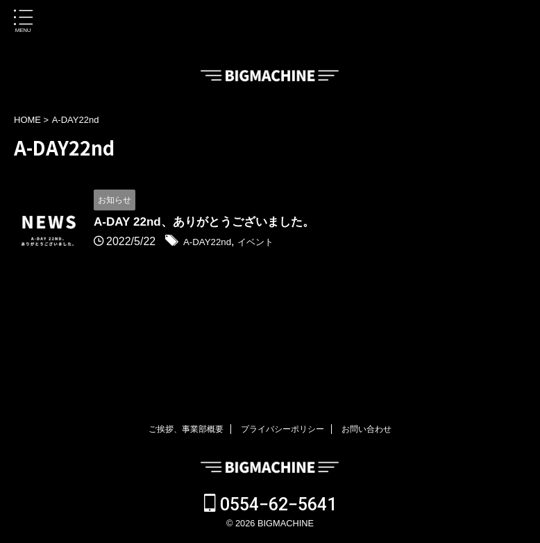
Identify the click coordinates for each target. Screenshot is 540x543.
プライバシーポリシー (282, 429)
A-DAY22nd (212, 243)
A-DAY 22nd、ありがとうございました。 (210, 223)
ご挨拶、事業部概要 (186, 429)
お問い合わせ (366, 429)
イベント (269, 243)
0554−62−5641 (270, 504)
